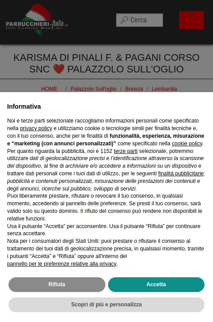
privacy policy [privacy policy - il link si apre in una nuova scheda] (36, 138)
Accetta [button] (156, 294)
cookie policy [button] (187, 152)
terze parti (126, 160)
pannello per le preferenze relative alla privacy (62, 273)
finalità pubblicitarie (181, 182)
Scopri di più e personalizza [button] (106, 314)
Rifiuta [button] (57, 294)
